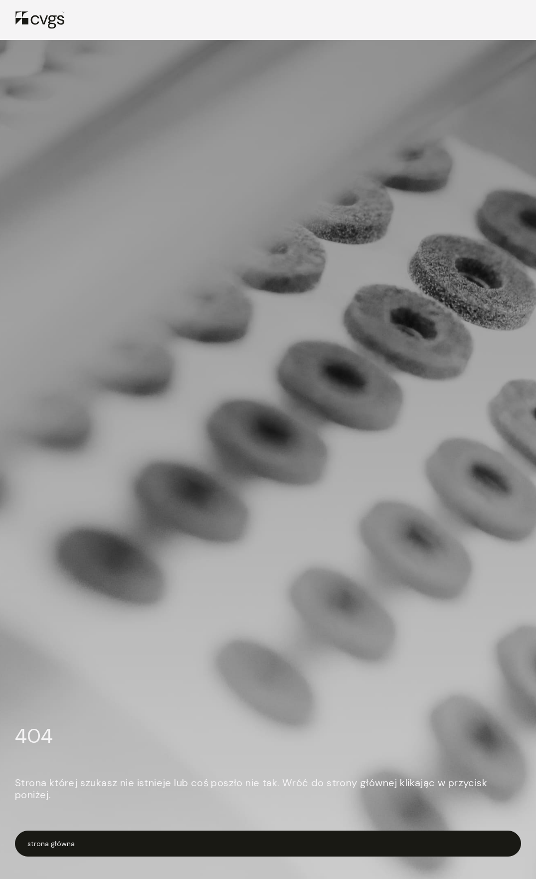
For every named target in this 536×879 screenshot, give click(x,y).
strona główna (51, 843)
